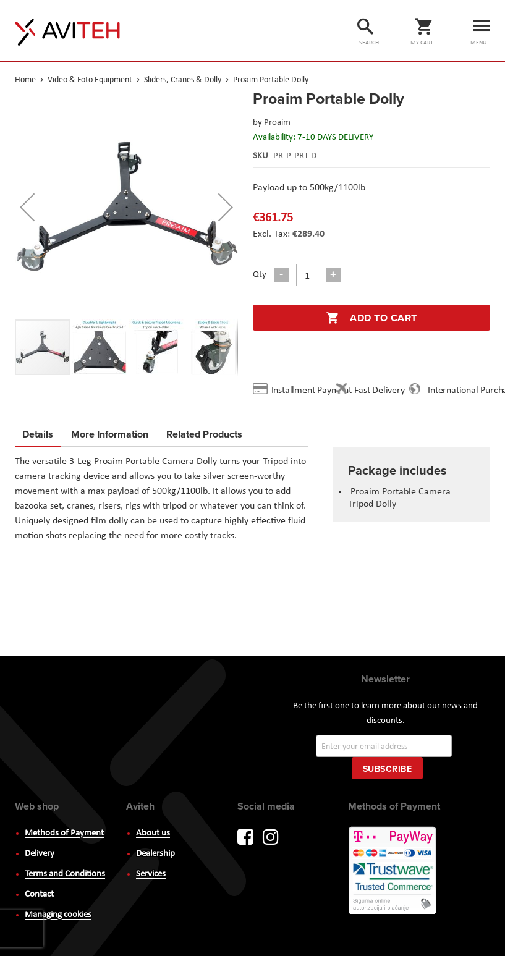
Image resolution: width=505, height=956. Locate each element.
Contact (39, 894)
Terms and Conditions (65, 874)
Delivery (39, 853)
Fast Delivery (379, 391)
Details (37, 434)
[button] (27, 206)
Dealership (155, 853)
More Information (109, 432)
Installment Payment (314, 391)
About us (153, 833)
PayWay (393, 871)
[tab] (38, 436)
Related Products (204, 432)
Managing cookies (58, 915)
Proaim (277, 122)
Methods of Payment (64, 833)
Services (151, 874)
